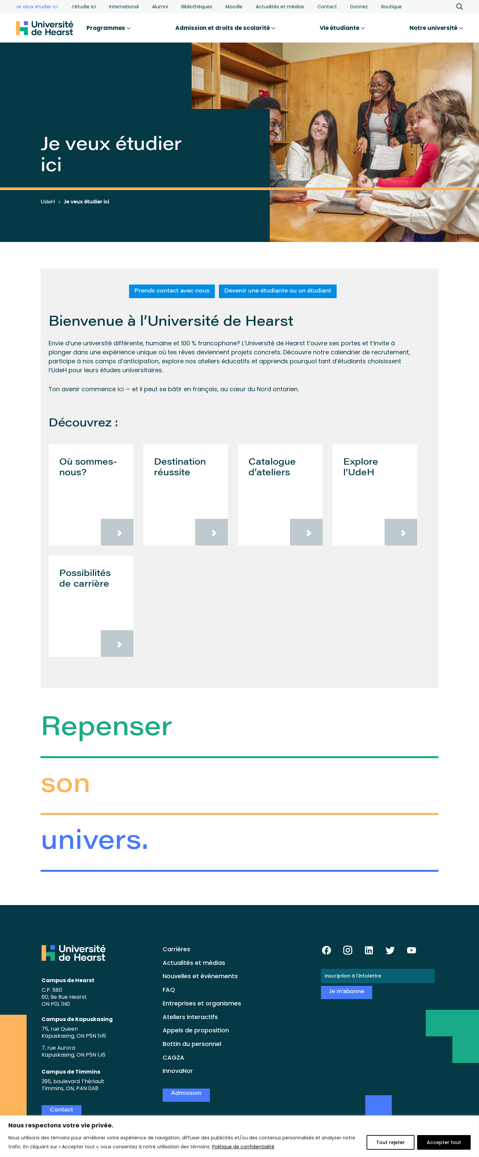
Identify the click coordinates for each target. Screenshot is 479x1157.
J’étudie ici (83, 6)
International (124, 6)
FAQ (169, 989)
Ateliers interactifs (190, 1017)
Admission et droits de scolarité (225, 28)
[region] (239, 1136)
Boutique (391, 6)
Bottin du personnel (192, 1044)
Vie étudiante (342, 28)
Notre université (436, 28)
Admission (186, 1094)
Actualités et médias (280, 6)
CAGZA (173, 1057)
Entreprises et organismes (202, 1003)
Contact (327, 6)
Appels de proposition (196, 1030)
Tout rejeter (390, 1142)
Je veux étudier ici (37, 6)
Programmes (108, 28)
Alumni (160, 6)
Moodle (234, 6)
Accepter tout (444, 1142)
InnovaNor (178, 1071)
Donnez (359, 6)
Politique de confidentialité (243, 1146)
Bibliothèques (196, 6)
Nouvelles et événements (200, 976)
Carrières (176, 949)
